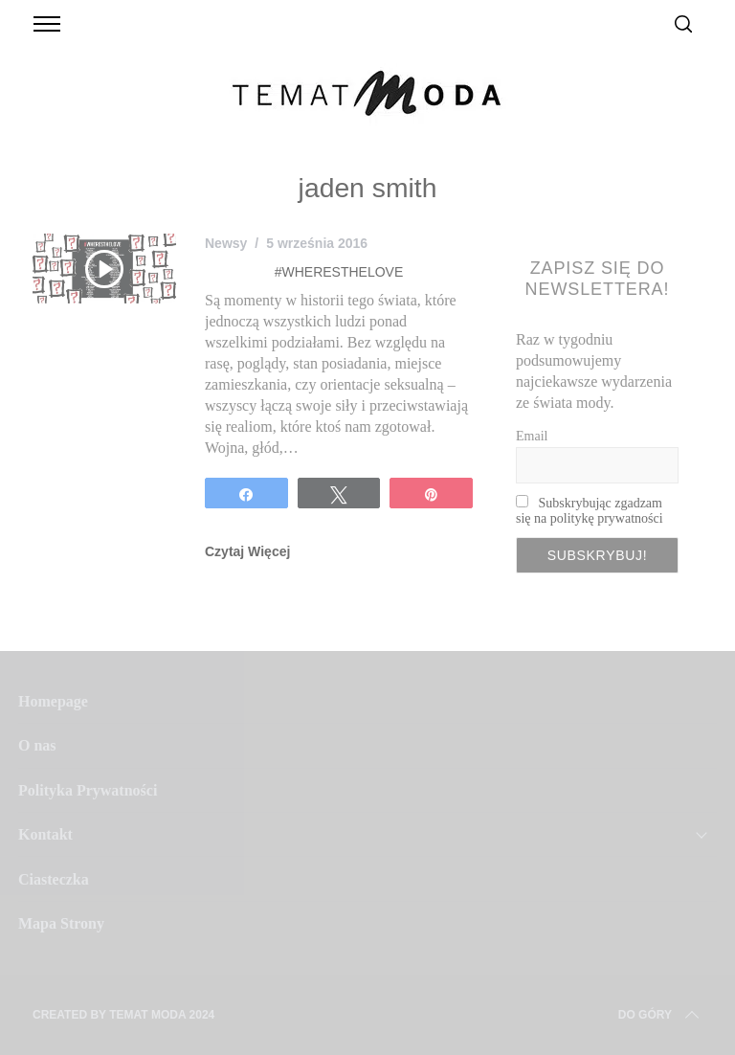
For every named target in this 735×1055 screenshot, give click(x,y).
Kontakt (45, 834)
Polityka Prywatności (87, 790)
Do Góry (660, 1014)
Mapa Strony (61, 923)
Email (531, 436)
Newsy (226, 243)
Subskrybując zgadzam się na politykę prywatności (589, 511)
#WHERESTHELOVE (339, 272)
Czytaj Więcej (247, 551)
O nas (37, 745)
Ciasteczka (53, 879)
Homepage (53, 701)
